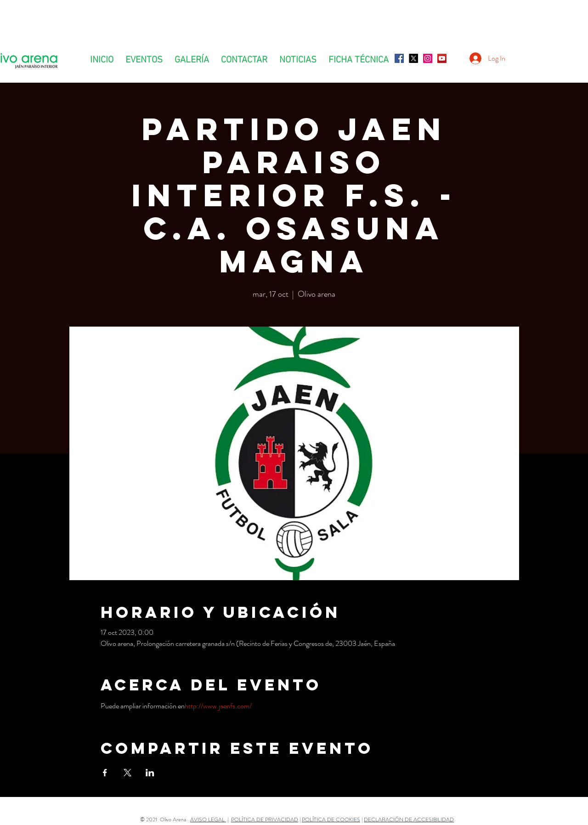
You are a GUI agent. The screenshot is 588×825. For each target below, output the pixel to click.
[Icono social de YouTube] (442, 58)
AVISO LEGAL (208, 819)
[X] (413, 58)
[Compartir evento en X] (127, 772)
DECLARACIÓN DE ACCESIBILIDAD (409, 819)
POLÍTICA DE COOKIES (331, 819)
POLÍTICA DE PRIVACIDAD (264, 819)
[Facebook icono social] (399, 58)
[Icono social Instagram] (427, 58)
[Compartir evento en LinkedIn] (150, 772)
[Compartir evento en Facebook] (105, 772)
